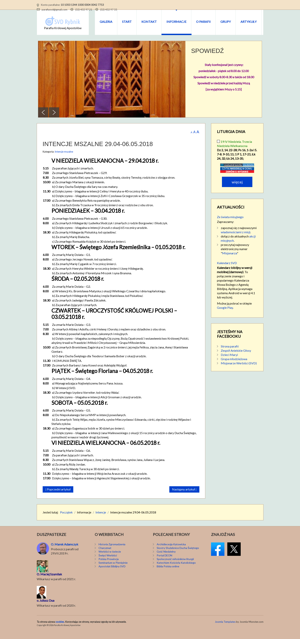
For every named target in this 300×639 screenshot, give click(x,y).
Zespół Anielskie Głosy (236, 357)
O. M (40, 581)
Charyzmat (105, 555)
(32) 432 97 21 (83, 9)
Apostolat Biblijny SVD (112, 573)
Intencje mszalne (64, 158)
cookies (59, 628)
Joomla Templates (225, 628)
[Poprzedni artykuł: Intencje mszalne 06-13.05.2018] (58, 496)
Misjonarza (229, 260)
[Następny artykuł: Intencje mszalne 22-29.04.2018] (184, 496)
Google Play (225, 314)
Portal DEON (164, 562)
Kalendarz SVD (227, 270)
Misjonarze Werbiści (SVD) (239, 370)
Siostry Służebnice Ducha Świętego (178, 555)
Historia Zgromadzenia (112, 551)
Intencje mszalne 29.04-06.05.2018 (98, 151)
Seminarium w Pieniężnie (113, 570)
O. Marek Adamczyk (64, 551)
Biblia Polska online (168, 573)
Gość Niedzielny (166, 558)
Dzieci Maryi (229, 362)
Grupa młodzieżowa (234, 366)
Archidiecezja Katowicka (171, 551)
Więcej (237, 189)
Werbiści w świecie (110, 558)
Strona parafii (230, 353)
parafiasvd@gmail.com (54, 9)
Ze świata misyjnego (230, 224)
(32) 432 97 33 (108, 9)
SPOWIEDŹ (207, 57)
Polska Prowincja (109, 566)
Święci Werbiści (108, 562)
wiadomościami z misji (235, 239)
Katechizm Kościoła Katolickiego (176, 570)
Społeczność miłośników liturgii (175, 566)
